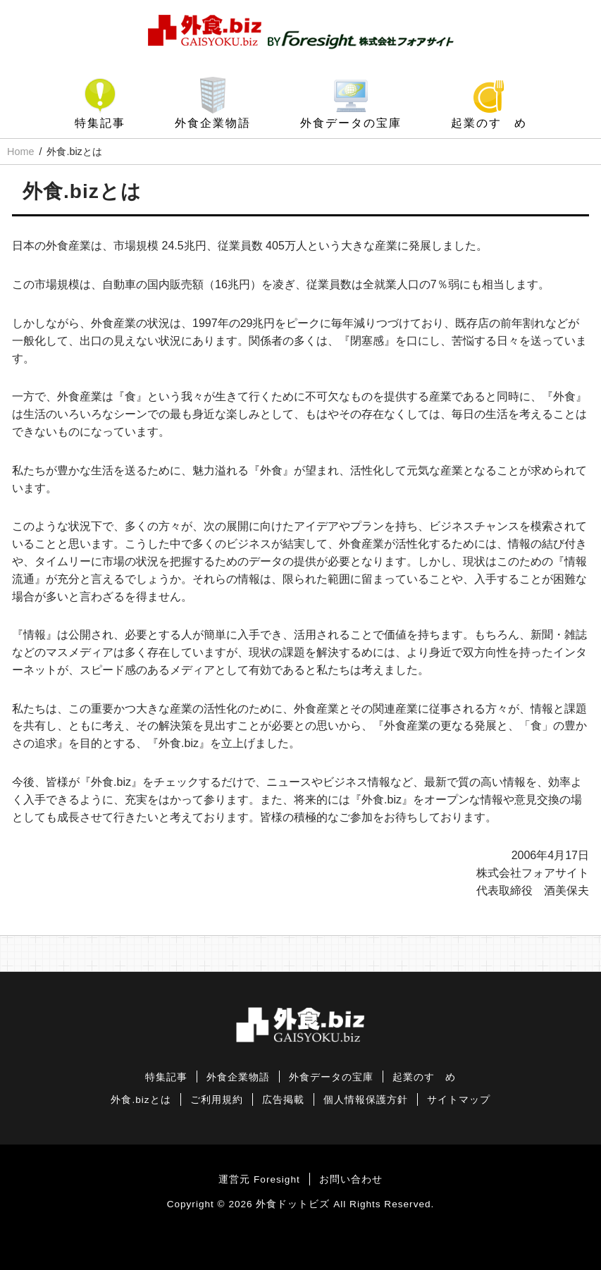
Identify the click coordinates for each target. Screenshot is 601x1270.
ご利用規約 (216, 1100)
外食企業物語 (213, 123)
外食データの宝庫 (351, 123)
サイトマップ (458, 1100)
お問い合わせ (351, 1179)
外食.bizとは (141, 1100)
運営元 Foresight (258, 1179)
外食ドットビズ (293, 1204)
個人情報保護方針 (365, 1100)
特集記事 (100, 123)
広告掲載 (283, 1100)
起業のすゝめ (489, 123)
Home (20, 151)
